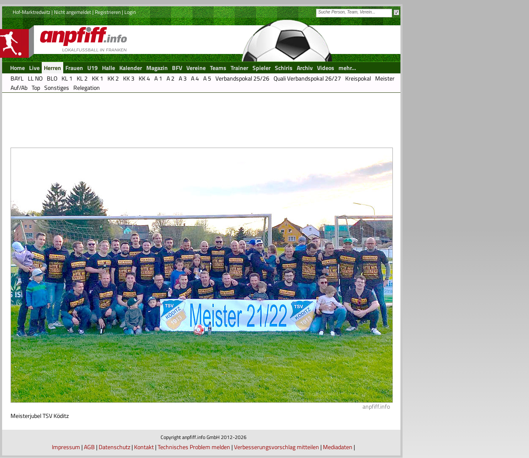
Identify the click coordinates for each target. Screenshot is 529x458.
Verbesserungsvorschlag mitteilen (276, 446)
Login (130, 12)
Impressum (66, 446)
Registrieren (108, 12)
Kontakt (144, 446)
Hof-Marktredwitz (31, 12)
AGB (89, 446)
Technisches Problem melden (194, 446)
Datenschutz (114, 446)
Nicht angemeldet (72, 12)
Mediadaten (337, 446)
